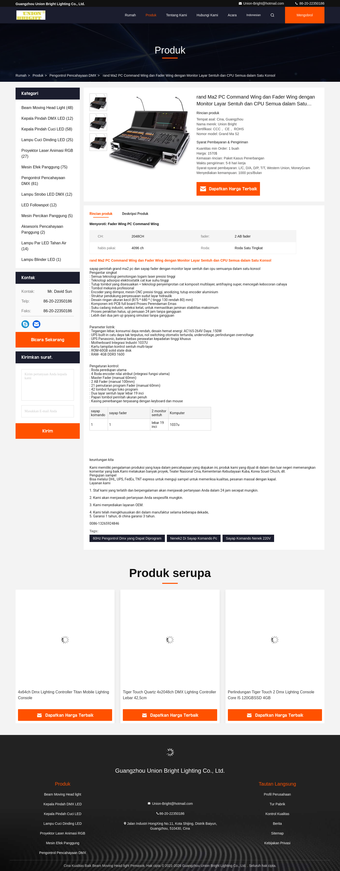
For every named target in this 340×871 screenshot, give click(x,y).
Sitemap (277, 833)
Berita (277, 823)
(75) (44, 167)
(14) (43, 246)
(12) (47, 118)
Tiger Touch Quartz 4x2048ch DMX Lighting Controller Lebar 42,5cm (169, 695)
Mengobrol (305, 15)
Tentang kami (176, 15)
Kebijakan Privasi (277, 843)
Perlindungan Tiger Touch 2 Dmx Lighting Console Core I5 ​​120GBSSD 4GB (271, 695)
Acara (232, 15)
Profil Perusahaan (277, 794)
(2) (42, 229)
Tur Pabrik (277, 804)
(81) (43, 181)
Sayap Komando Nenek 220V (248, 538)
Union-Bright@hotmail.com (261, 3)
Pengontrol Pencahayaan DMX (72, 75)
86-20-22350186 (309, 3)
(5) (47, 216)
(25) (47, 140)
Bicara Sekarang (47, 339)
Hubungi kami (207, 15)
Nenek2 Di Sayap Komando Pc (193, 538)
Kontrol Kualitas (277, 814)
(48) (47, 108)
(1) (41, 259)
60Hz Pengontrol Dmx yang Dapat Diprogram (127, 538)
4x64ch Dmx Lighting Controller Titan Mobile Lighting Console (63, 695)
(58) (46, 129)
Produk (151, 15)
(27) (47, 153)
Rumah (130, 15)
